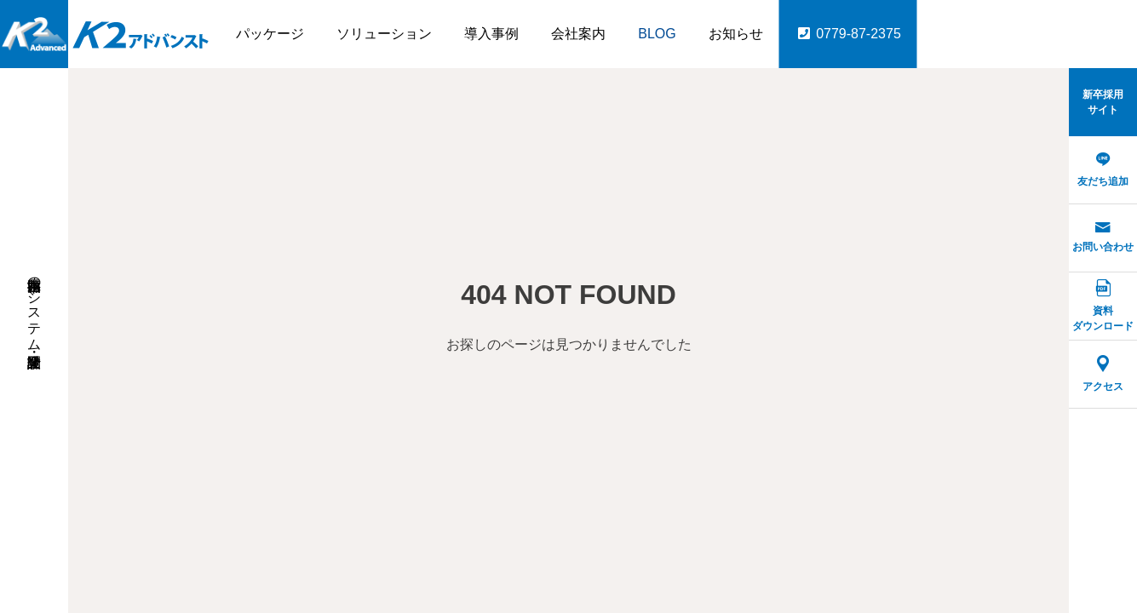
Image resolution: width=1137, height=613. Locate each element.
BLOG (656, 33)
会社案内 (578, 33)
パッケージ (270, 33)
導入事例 (491, 33)
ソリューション (384, 33)
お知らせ (736, 33)
